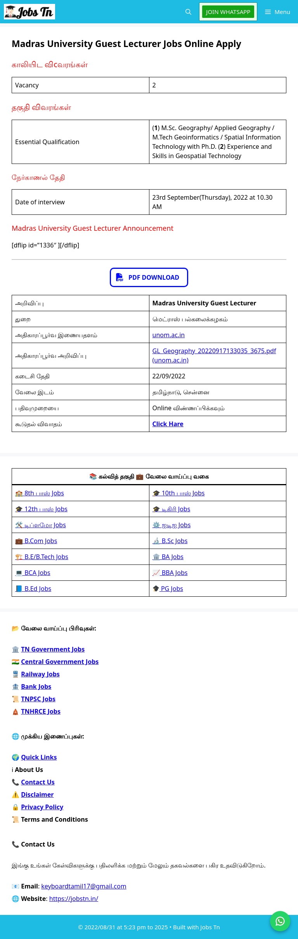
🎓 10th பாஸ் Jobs (178, 493)
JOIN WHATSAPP (228, 12)
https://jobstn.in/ (73, 898)
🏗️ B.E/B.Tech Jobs (41, 556)
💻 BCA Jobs (32, 572)
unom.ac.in (168, 335)
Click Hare (168, 424)
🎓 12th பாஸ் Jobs (41, 509)
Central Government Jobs (60, 661)
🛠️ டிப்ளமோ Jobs (40, 525)
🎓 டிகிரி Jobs (171, 509)
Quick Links (39, 757)
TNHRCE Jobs (41, 711)
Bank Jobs (36, 686)
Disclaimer (37, 794)
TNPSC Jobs (38, 699)
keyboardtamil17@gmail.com (83, 886)
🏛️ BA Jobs (168, 556)
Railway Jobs (40, 674)
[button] (188, 11)
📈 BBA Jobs (170, 572)
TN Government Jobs (53, 649)
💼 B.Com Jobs (36, 541)
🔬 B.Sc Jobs (170, 541)
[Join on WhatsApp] (280, 921)
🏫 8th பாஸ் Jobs (39, 493)
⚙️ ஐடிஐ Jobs (171, 525)
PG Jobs (168, 588)
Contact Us (38, 782)
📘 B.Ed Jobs (33, 588)
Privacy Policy (42, 807)
